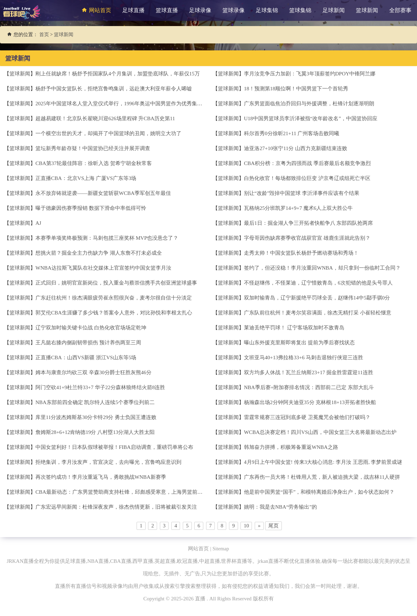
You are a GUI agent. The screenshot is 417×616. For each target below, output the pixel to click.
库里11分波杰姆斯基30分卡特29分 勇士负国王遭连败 (95, 417)
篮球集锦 (300, 10)
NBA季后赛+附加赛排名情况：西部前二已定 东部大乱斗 (309, 387)
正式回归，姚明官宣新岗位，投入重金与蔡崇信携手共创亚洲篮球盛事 (116, 283)
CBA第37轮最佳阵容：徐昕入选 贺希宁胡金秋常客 (93, 163)
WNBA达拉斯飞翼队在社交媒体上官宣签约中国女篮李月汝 (103, 268)
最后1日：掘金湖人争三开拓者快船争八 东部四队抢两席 (308, 223)
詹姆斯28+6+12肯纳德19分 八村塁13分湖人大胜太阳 (95, 432)
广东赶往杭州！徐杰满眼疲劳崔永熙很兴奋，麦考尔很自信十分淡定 (113, 298)
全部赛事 (400, 10)
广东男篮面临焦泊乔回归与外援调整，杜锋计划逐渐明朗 (309, 103)
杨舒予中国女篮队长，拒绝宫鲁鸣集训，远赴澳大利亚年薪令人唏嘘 (113, 88)
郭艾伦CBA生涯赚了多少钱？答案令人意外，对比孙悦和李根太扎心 (113, 312)
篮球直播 (167, 10)
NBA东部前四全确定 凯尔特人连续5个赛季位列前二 (95, 402)
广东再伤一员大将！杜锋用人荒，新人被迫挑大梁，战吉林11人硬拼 (322, 477)
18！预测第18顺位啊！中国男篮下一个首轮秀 (296, 88)
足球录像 (200, 10)
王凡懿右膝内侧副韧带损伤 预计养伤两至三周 (88, 342)
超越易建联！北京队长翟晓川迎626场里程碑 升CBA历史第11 (105, 118)
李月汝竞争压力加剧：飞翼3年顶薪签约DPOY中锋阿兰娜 (309, 73)
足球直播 (133, 10)
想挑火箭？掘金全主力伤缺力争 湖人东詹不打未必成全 (98, 253)
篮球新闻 (367, 10)
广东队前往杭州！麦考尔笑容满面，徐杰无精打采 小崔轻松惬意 (317, 312)
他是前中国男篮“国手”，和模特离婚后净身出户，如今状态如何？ (319, 492)
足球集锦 (267, 10)
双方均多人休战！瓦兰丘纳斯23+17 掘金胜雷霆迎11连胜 (308, 372)
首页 (44, 34)
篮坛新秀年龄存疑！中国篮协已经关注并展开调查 (92, 148)
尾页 (273, 525)
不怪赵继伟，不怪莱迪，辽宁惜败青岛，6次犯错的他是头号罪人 (318, 283)
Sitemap (220, 548)
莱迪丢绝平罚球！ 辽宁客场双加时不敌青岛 (294, 327)
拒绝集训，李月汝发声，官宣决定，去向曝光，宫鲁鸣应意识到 (108, 462)
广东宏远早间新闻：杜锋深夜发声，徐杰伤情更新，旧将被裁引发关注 (116, 507)
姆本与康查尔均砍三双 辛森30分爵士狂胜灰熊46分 (93, 372)
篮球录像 (233, 10)
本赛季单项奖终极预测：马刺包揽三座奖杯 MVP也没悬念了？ (106, 238)
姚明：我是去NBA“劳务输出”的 (280, 507)
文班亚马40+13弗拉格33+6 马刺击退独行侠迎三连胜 (303, 357)
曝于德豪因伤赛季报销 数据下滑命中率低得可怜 (90, 208)
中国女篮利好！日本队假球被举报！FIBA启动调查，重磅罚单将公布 (114, 447)
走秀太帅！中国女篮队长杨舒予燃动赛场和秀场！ (301, 253)
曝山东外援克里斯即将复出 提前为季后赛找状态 (299, 342)
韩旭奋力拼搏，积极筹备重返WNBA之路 (291, 447)
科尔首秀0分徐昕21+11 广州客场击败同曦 (291, 133)
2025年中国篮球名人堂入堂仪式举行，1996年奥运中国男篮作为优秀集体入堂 (124, 103)
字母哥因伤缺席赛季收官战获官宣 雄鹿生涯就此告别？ (307, 238)
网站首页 (95, 10)
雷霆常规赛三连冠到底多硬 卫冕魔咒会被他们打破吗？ (307, 417)
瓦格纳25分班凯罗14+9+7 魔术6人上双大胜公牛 (298, 208)
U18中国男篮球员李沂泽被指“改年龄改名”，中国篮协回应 (310, 118)
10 (246, 525)
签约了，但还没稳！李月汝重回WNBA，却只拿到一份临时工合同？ (322, 268)
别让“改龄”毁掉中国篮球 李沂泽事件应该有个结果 (301, 193)
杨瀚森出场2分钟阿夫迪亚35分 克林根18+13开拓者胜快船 (310, 402)
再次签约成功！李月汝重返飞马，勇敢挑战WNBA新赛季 (100, 477)
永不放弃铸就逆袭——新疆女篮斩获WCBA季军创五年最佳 (103, 193)
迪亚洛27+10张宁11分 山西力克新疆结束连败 (295, 148)
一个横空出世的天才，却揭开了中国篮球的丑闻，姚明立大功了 (108, 133)
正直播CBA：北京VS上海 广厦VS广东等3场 (85, 178)
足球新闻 (333, 10)
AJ (38, 223)
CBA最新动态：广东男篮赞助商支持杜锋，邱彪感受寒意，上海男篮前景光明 (124, 492)
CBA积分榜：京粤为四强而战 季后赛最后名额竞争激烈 (307, 163)
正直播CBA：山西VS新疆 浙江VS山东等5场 (85, 357)
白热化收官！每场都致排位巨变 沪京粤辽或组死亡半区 (307, 178)
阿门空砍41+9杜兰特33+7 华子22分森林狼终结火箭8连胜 (100, 387)
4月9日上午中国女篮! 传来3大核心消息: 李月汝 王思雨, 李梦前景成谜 (323, 462)
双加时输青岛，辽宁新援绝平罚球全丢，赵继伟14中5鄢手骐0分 (317, 298)
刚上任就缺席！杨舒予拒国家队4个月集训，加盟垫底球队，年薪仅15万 (117, 73)
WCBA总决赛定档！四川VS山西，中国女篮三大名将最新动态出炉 (320, 432)
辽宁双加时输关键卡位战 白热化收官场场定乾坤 (90, 327)
